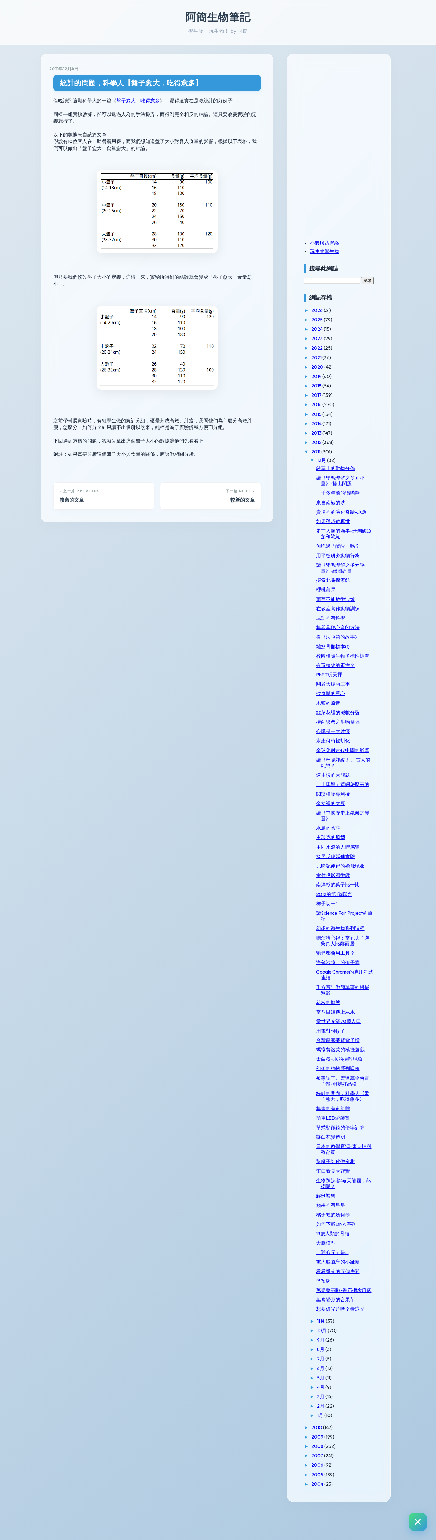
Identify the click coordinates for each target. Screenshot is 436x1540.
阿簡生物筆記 (218, 17)
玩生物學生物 (331, 251)
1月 (327, 1444)
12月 (329, 460)
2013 (323, 433)
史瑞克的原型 (337, 855)
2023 (324, 338)
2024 (324, 329)
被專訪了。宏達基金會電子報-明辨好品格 (347, 1098)
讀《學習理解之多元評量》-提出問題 (347, 480)
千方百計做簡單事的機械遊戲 (347, 1007)
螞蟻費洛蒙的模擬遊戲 (347, 1067)
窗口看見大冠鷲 (340, 1194)
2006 (324, 1494)
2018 (323, 386)
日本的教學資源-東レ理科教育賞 (348, 1172)
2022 (324, 348)
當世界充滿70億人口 (345, 1039)
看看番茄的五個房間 (344, 1294)
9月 (328, 1369)
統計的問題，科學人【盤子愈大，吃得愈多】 (131, 82)
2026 (324, 310)
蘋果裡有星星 (337, 1228)
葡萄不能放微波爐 (342, 599)
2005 (324, 1504)
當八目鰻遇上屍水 (342, 1029)
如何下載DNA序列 (342, 1247)
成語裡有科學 (337, 618)
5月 (328, 1407)
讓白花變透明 (337, 1160)
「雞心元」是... (339, 1276)
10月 (329, 1359)
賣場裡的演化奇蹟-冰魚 (348, 512)
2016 (323, 404)
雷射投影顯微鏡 (340, 893)
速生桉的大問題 (340, 787)
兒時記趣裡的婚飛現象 (347, 883)
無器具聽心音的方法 (344, 627)
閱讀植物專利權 (340, 811)
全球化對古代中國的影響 (347, 759)
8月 (328, 1378)
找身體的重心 (337, 699)
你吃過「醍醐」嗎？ (344, 546)
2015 (323, 414)
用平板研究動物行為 (344, 556)
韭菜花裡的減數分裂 (344, 718)
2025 (324, 320)
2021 (323, 357)
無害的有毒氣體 (340, 1132)
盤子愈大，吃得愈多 (138, 101)
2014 (323, 423)
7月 (328, 1388)
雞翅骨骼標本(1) (339, 646)
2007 (324, 1485)
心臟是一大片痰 (340, 737)
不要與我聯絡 (331, 243)
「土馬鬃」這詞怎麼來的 (347, 799)
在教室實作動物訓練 (344, 609)
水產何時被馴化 (340, 747)
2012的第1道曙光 (341, 911)
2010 (324, 1456)
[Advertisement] (348, 104)
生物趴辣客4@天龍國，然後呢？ (348, 1207)
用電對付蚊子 (337, 1048)
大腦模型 (332, 1266)
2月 (328, 1435)
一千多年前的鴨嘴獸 (344, 493)
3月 (328, 1425)
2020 (324, 367)
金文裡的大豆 (337, 821)
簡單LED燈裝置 (339, 1141)
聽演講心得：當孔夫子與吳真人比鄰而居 (347, 958)
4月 (328, 1416)
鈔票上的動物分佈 (342, 468)
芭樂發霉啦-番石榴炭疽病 (348, 1316)
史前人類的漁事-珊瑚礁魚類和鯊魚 (348, 533)
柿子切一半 (335, 921)
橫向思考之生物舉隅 (344, 728)
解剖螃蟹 (332, 1219)
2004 (324, 1513)
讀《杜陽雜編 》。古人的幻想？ (347, 774)
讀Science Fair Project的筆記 (346, 933)
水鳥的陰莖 (335, 845)
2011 (323, 452)
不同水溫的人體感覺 (344, 864)
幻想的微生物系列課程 (347, 946)
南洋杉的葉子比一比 (344, 902)
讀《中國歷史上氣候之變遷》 (347, 833)
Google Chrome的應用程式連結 (346, 992)
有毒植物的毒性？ (342, 671)
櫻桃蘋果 (332, 589)
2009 (324, 1466)
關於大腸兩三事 (340, 690)
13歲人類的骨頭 (339, 1257)
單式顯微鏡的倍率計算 (347, 1150)
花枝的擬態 (335, 1020)
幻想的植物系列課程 (344, 1086)
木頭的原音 (335, 709)
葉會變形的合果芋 (342, 1329)
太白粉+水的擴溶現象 (346, 1077)
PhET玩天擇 (336, 680)
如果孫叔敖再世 (340, 521)
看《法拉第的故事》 (344, 637)
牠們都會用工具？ (342, 970)
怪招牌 (330, 1304)
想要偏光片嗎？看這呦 (347, 1338)
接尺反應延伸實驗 (342, 874)
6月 (328, 1397)
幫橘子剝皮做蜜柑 (342, 1185)
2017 (323, 395)
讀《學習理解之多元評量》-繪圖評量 (347, 568)
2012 (323, 442)
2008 (324, 1475)
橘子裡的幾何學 (340, 1238)
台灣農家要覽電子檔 (344, 1057)
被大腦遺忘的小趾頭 (344, 1285)
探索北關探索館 (340, 580)
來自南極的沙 (337, 503)
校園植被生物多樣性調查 (347, 659)
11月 (328, 1350)
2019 (323, 376)
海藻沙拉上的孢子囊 (344, 980)
